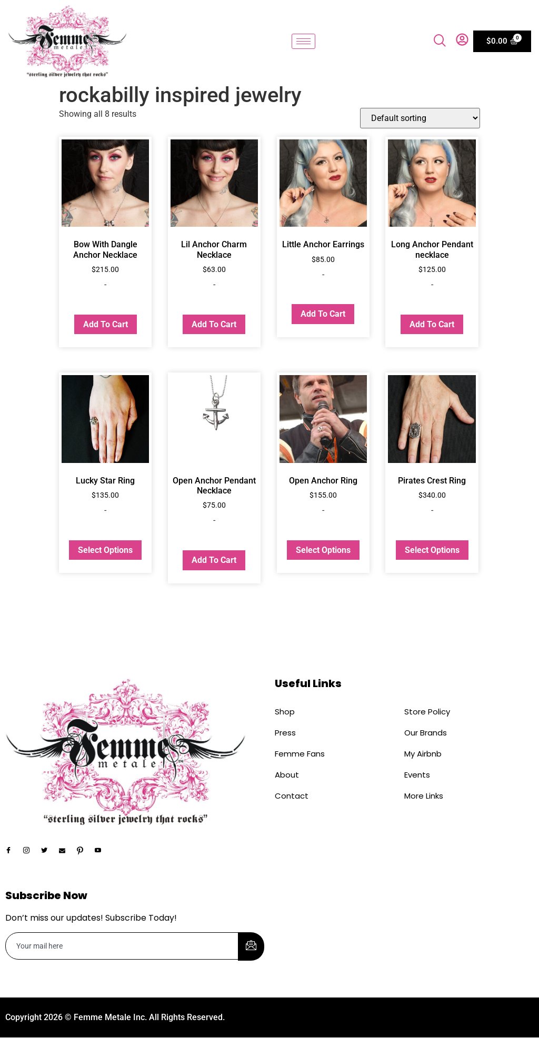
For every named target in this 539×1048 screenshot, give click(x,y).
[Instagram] (31, 851)
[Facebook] (13, 851)
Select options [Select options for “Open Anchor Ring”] (323, 550)
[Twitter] (49, 851)
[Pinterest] (85, 851)
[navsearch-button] (440, 41)
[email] (122, 946)
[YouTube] (103, 851)
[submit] (251, 946)
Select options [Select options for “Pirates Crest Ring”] (432, 550)
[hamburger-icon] (303, 41)
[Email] (67, 851)
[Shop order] (420, 118)
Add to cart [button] (105, 324)
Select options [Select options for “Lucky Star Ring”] (105, 550)
